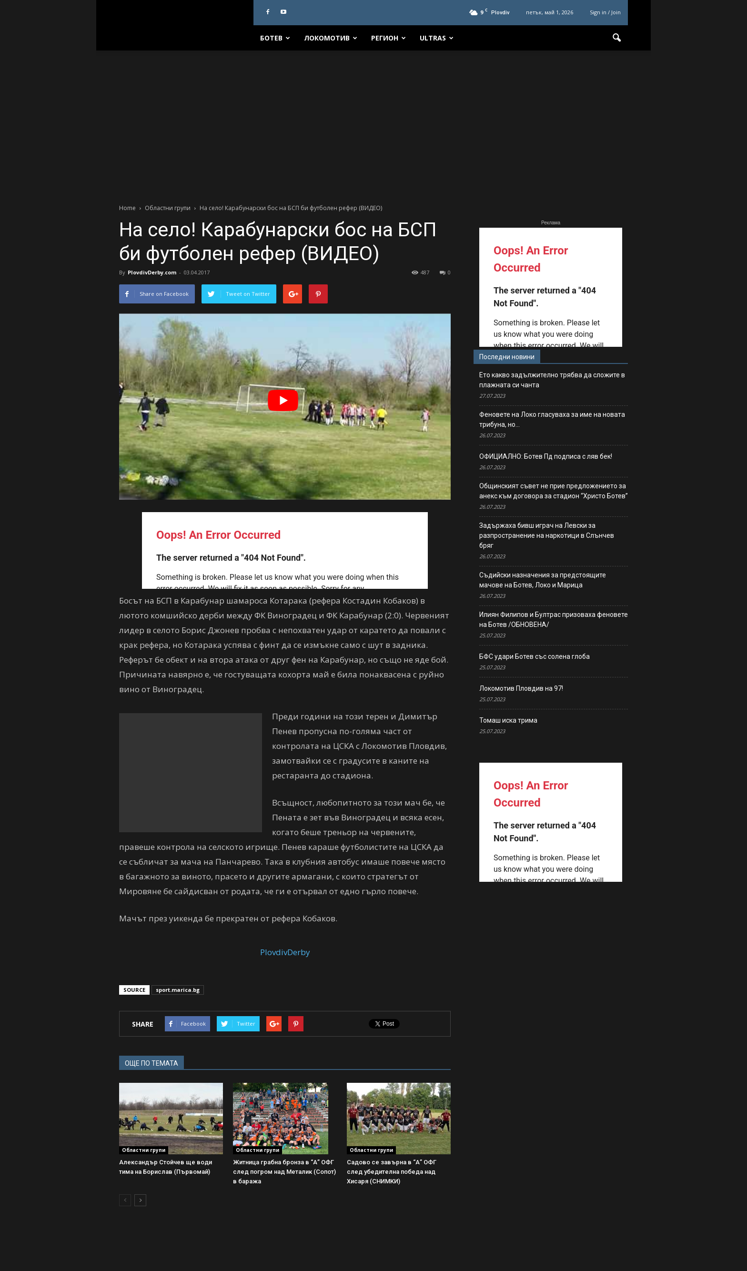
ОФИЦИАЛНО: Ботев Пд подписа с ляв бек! (545, 456)
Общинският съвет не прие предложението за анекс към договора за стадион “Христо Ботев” (553, 491)
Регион (388, 37)
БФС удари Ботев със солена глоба (534, 656)
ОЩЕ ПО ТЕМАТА (151, 1063)
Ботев (275, 37)
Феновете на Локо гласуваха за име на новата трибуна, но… (552, 419)
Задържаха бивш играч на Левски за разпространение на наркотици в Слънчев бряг (546, 535)
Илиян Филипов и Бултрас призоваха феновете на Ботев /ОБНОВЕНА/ (553, 619)
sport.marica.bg (178, 989)
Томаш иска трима (508, 720)
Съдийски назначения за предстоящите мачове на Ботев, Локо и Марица (542, 580)
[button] (616, 38)
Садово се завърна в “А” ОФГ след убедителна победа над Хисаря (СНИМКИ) (391, 1172)
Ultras (437, 37)
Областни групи (143, 1150)
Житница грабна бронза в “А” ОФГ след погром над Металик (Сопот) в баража (284, 1172)
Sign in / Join (605, 12)
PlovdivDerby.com (152, 272)
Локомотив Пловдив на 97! (521, 688)
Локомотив (330, 37)
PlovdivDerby (285, 952)
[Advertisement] (373, 122)
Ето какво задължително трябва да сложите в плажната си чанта (552, 380)
